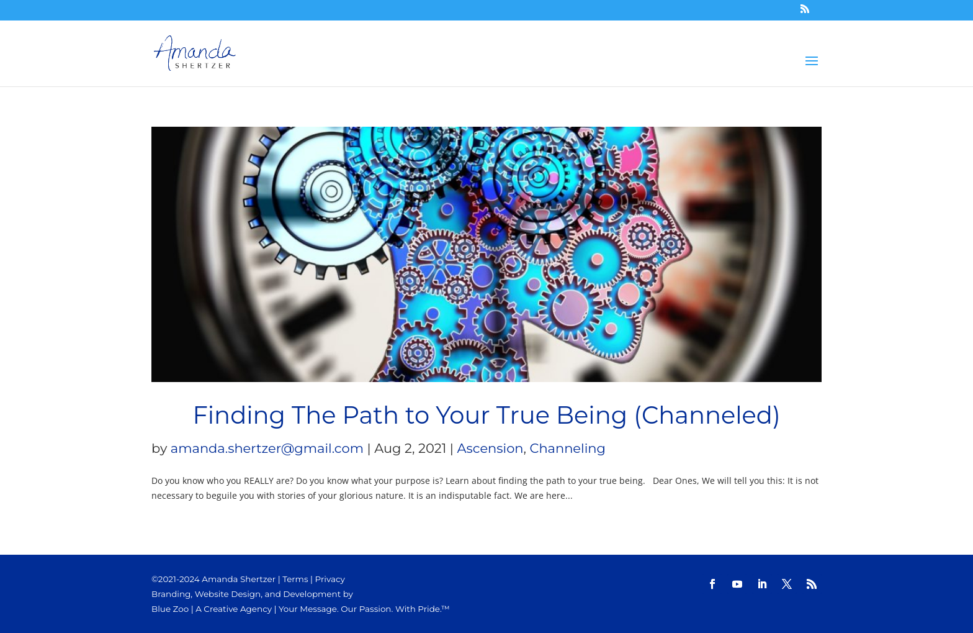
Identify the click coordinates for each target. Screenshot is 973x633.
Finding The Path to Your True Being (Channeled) (486, 415)
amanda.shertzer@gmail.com (267, 448)
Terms (295, 579)
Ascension (490, 448)
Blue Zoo (170, 609)
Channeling (568, 448)
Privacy (330, 579)
